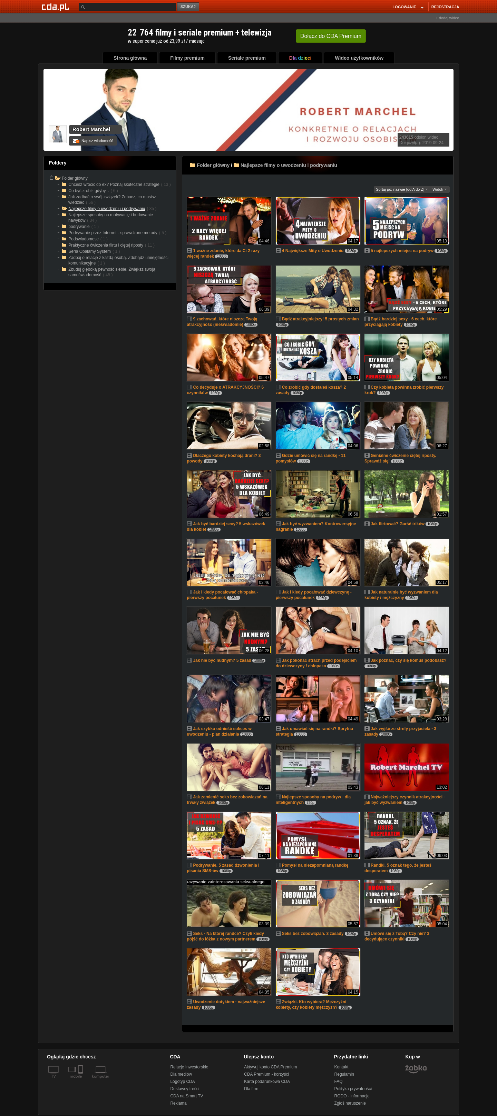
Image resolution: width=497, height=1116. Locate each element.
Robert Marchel (91, 129)
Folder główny (213, 165)
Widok (439, 189)
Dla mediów (181, 1074)
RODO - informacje (352, 1096)
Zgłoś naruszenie (350, 1103)
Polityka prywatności (353, 1088)
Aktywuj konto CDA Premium (270, 1067)
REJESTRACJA (445, 7)
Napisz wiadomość (93, 140)
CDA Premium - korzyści (266, 1074)
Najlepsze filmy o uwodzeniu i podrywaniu (289, 165)
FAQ (338, 1081)
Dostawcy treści (184, 1088)
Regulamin (344, 1074)
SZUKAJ (188, 6)
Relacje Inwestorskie (189, 1067)
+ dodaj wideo (447, 18)
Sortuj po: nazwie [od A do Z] (402, 189)
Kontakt (341, 1067)
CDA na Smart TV (186, 1096)
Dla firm (251, 1088)
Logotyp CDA (182, 1081)
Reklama (178, 1103)
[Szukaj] (127, 6)
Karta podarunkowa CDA (267, 1081)
